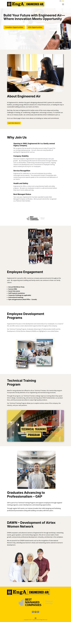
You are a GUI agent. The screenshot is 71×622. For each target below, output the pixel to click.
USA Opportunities (35, 26)
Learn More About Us (14, 122)
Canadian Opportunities (14, 26)
